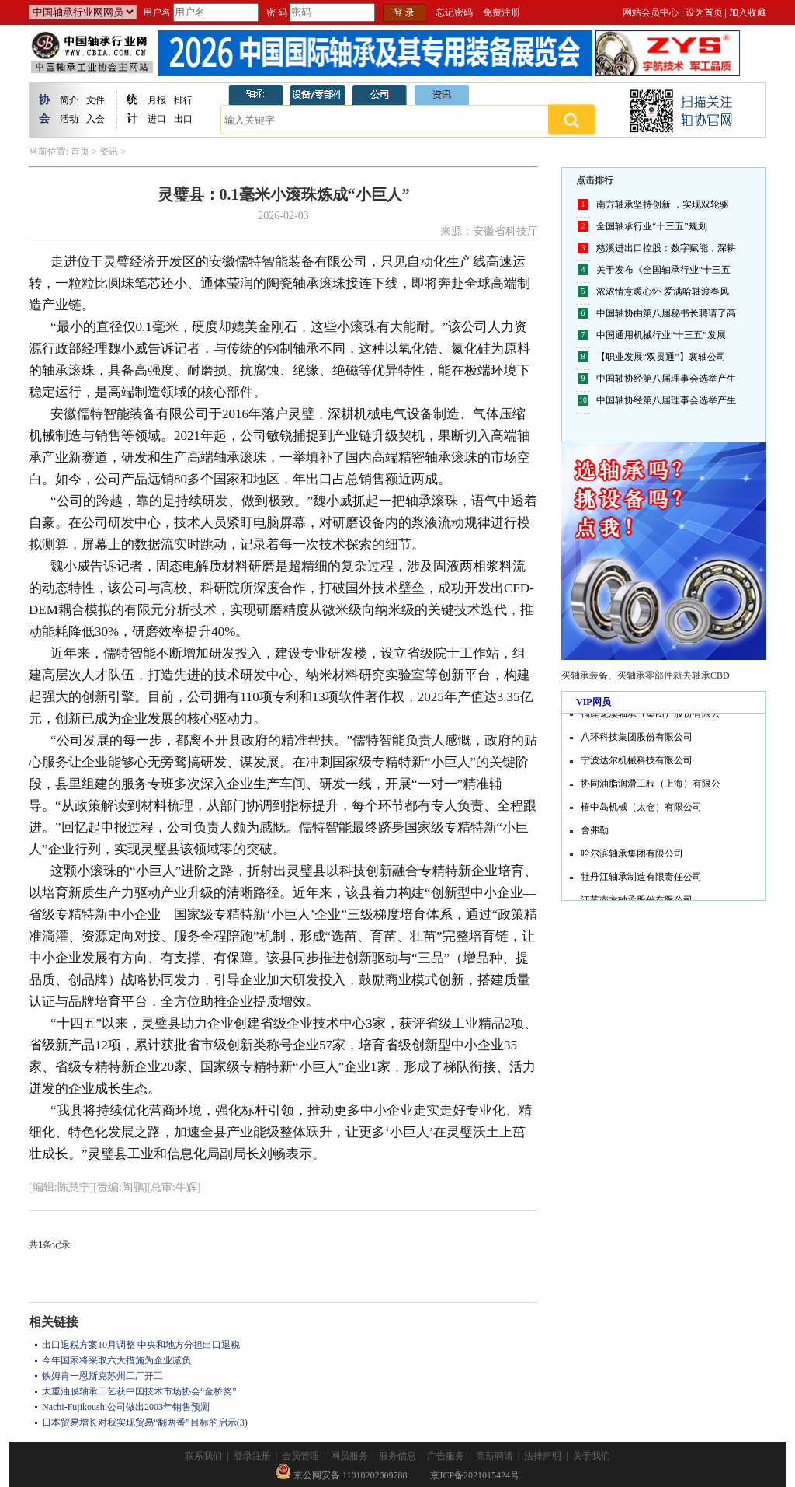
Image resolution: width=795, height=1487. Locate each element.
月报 (157, 100)
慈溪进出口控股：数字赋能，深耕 (666, 248)
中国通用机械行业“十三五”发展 (661, 335)
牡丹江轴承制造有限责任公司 (641, 878)
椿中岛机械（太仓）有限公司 (641, 808)
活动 (69, 118)
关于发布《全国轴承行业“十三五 (663, 269)
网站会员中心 (651, 12)
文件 (95, 100)
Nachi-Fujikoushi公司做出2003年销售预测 (126, 1406)
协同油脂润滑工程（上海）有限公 (650, 785)
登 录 (404, 12)
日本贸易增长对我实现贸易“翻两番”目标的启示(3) (145, 1422)
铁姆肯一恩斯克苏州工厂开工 (102, 1375)
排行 (183, 100)
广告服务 (445, 1455)
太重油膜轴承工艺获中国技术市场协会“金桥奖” (139, 1391)
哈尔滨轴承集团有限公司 (632, 855)
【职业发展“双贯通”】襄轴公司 (661, 356)
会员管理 (300, 1455)
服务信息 (397, 1455)
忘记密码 (454, 12)
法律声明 (542, 1455)
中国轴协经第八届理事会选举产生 (666, 378)
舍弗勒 (595, 831)
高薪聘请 (494, 1455)
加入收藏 (747, 12)
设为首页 (704, 12)
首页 (80, 151)
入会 (95, 118)
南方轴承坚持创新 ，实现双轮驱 (662, 204)
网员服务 (349, 1455)
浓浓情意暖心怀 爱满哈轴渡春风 (662, 291)
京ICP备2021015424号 (474, 1475)
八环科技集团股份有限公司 (637, 738)
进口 (157, 118)
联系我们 (203, 1455)
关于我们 (591, 1455)
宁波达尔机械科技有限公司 (637, 761)
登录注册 (252, 1455)
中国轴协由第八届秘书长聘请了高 (666, 313)
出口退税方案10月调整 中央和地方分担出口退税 (141, 1344)
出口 (183, 118)
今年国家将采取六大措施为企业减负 (116, 1360)
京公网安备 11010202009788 (342, 1475)
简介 (69, 100)
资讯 (108, 151)
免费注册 (501, 12)
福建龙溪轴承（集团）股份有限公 (650, 715)
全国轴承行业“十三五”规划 (651, 226)
